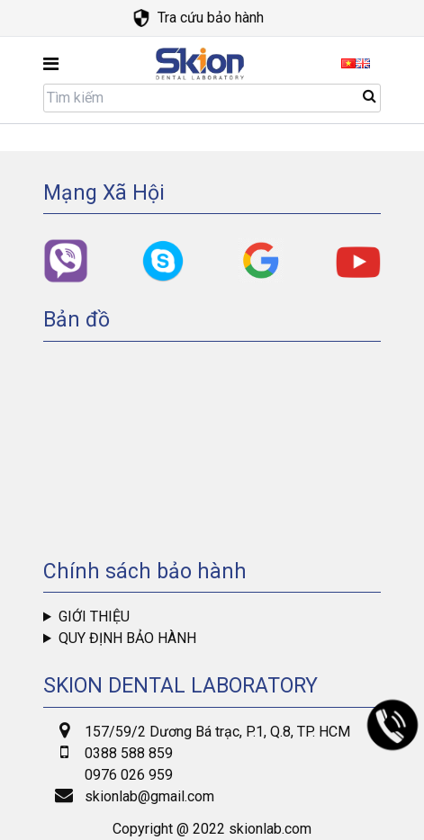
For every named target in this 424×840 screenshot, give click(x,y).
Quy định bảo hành (127, 638)
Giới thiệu (94, 616)
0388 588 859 (129, 753)
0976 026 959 (129, 774)
